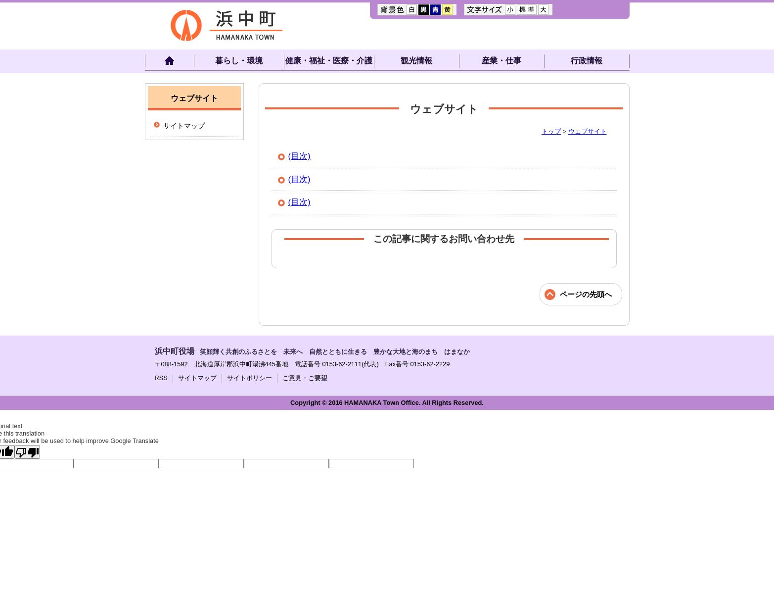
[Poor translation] (27, 452)
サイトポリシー (249, 378)
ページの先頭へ (586, 294)
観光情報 (416, 60)
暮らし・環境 (239, 60)
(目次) (299, 156)
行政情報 (586, 60)
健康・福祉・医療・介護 (328, 60)
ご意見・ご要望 (304, 378)
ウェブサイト (587, 131)
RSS (161, 378)
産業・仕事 (501, 60)
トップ (551, 131)
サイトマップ (184, 126)
